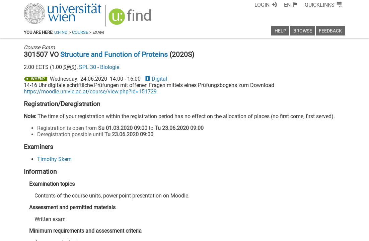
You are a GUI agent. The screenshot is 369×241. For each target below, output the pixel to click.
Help (280, 31)
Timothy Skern (54, 159)
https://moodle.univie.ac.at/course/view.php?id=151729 (90, 91)
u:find (61, 32)
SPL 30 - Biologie (99, 67)
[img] (130, 19)
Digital (156, 79)
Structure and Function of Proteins (114, 55)
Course (80, 32)
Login (262, 5)
